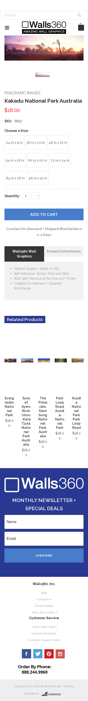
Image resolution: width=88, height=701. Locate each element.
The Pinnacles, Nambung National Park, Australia (42, 417)
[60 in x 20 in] (37, 160)
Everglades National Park (9, 406)
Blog (44, 592)
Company (43, 599)
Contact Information (44, 633)
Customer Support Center (44, 640)
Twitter (37, 653)
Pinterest (49, 653)
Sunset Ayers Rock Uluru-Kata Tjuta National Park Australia (26, 421)
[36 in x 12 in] (35, 142)
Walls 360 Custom (43, 612)
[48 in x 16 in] (58, 142)
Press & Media (44, 605)
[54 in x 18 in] (15, 160)
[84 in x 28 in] (15, 178)
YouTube (60, 653)
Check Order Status (44, 627)
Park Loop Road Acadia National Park (59, 413)
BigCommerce (52, 693)
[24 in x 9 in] (14, 142)
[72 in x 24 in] (60, 160)
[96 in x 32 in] (38, 178)
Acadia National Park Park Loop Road (76, 413)
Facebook (26, 653)
